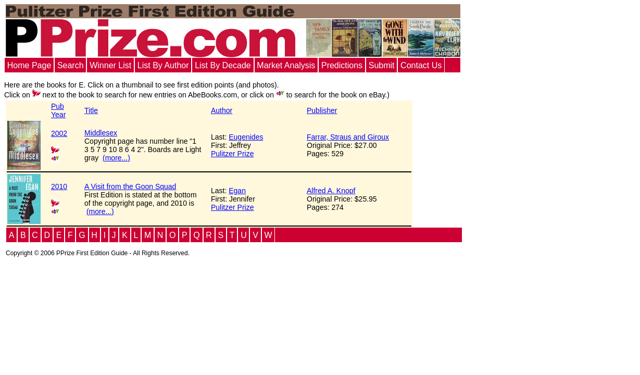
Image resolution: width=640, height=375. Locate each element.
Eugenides (246, 137)
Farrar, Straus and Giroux (348, 137)
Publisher (322, 110)
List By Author (163, 65)
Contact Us (421, 65)
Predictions (341, 65)
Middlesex (100, 133)
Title (91, 110)
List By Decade (223, 65)
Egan (237, 190)
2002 (59, 133)
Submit (382, 65)
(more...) (116, 158)
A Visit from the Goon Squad (130, 186)
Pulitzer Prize (232, 153)
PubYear (58, 110)
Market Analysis (286, 65)
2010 (59, 186)
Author (221, 110)
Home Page (29, 65)
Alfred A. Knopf (331, 190)
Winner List (110, 65)
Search (70, 65)
